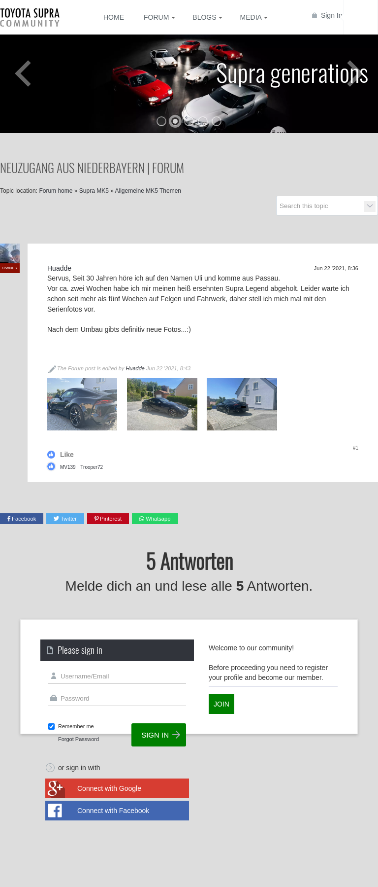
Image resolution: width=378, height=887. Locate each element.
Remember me (76, 726)
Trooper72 (91, 467)
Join (221, 704)
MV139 (68, 467)
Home (113, 17)
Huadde (135, 368)
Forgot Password (78, 739)
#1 (355, 448)
